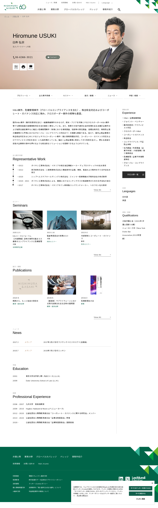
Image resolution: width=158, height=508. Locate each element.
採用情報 (64, 3)
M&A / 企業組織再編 (132, 119)
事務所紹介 (108, 9)
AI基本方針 (16, 497)
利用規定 (16, 482)
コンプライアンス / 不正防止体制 (134, 143)
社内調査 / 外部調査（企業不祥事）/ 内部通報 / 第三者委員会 (134, 151)
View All (97, 194)
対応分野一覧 (132, 175)
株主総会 (127, 139)
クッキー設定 (140, 499)
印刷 (23, 66)
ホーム (6, 17)
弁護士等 (42, 9)
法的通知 (16, 490)
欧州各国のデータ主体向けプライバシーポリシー (46, 486)
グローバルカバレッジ (74, 9)
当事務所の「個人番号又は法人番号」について (45, 493)
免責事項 (16, 486)
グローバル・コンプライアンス (134, 165)
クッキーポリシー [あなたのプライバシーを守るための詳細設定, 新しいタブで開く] (82, 496)
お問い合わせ (77, 3)
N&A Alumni (91, 3)
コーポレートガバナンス (134, 135)
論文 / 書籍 (90, 96)
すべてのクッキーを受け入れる (141, 488)
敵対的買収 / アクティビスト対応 (134, 127)
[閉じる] (152, 483)
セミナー (68, 96)
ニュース (112, 96)
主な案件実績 (45, 96)
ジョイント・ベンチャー (134, 122)
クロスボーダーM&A (132, 132)
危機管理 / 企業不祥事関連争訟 (134, 158)
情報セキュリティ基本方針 (38, 482)
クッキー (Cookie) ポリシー (38, 490)
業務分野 (55, 9)
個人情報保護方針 (19, 493)
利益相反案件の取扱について (39, 497)
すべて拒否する (140, 494)
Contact (53, 57)
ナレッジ (93, 9)
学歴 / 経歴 (134, 96)
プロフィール (23, 96)
